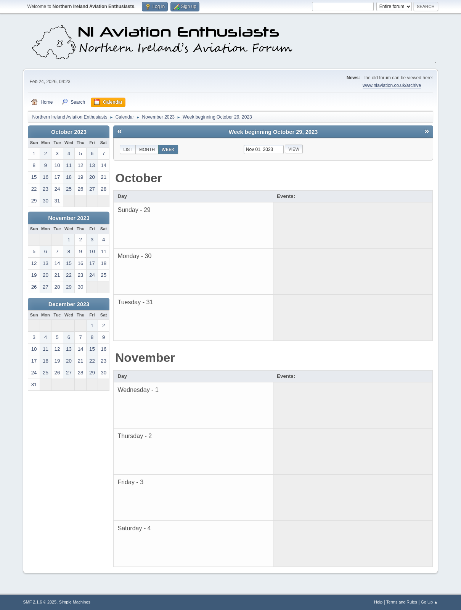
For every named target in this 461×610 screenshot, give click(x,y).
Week (168, 149)
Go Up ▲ (429, 602)
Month (147, 149)
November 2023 (68, 218)
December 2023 (69, 304)
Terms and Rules (401, 602)
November (145, 357)
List (127, 149)
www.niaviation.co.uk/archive (392, 85)
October (138, 178)
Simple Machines (74, 602)
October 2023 (69, 132)
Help (378, 602)
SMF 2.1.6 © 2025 (39, 602)
